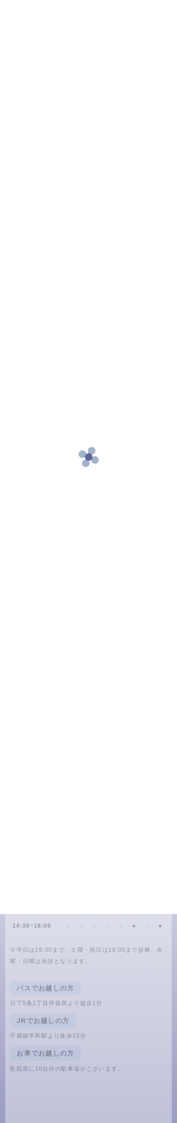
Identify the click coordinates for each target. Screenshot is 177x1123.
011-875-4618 (52, 828)
